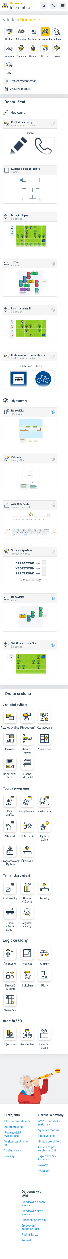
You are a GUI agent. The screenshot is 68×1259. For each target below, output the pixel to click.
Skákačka (10, 1002)
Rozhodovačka (10, 720)
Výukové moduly (17, 89)
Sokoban (27, 977)
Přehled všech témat (20, 81)
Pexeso (10, 741)
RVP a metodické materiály (49, 1123)
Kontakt (26, 1240)
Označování (44, 720)
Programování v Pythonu (10, 855)
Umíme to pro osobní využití (47, 1149)
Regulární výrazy (27, 917)
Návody (43, 1165)
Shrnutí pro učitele (49, 1141)
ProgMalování (27, 803)
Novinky (9, 1156)
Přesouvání (27, 720)
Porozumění (44, 741)
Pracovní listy (46, 1136)
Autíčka (44, 956)
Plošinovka (44, 803)
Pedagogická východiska (12, 1134)
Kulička (27, 956)
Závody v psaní (44, 1038)
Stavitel (10, 828)
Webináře (44, 1170)
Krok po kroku (27, 743)
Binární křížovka (27, 892)
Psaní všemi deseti (10, 918)
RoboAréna (27, 1036)
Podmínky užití (30, 1234)
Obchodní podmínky (33, 1220)
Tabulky (44, 890)
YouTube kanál (13, 1150)
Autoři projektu (13, 1127)
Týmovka (10, 1036)
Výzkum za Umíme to (16, 1143)
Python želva (44, 830)
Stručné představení (17, 1121)
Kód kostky (10, 890)
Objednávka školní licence (32, 1212)
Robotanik (27, 828)
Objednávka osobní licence (33, 1203)
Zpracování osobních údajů (30, 1227)
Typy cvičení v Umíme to (47, 1158)
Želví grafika (10, 805)
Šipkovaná (10, 956)
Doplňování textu (10, 768)
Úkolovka (27, 853)
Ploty (44, 977)
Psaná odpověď (27, 768)
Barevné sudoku (10, 979)
